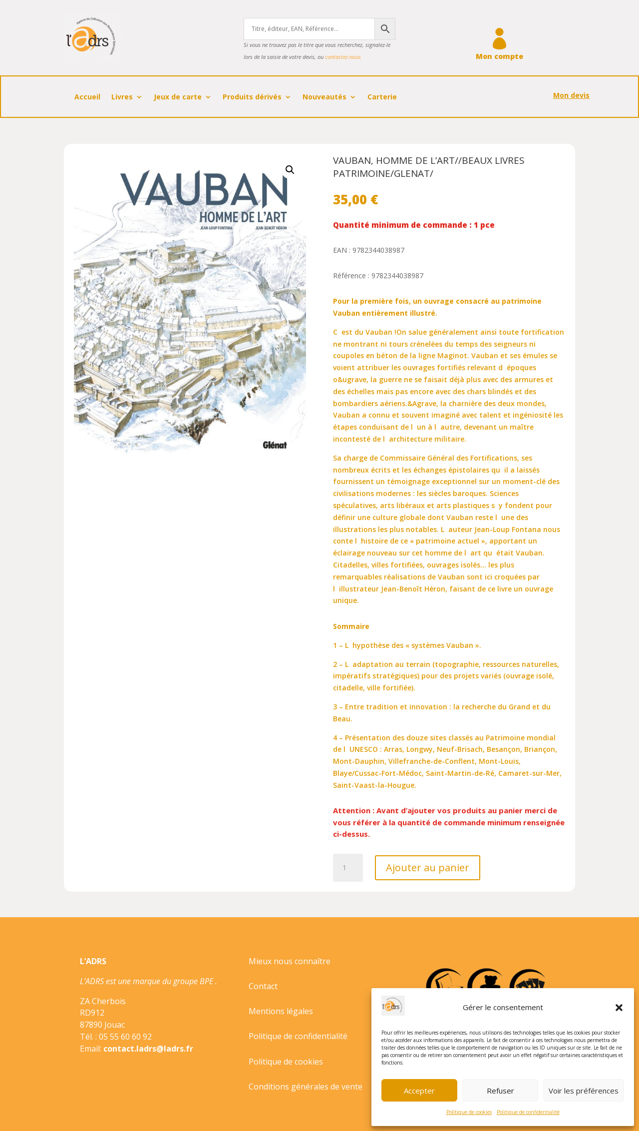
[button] (619, 1008)
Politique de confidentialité (528, 1112)
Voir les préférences (584, 1091)
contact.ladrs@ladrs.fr (148, 1048)
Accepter (419, 1091)
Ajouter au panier (427, 867)
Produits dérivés (252, 97)
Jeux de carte (178, 97)
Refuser (500, 1091)
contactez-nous (343, 56)
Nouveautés (324, 97)
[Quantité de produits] (348, 868)
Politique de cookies (469, 1112)
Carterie (382, 97)
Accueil (87, 97)
